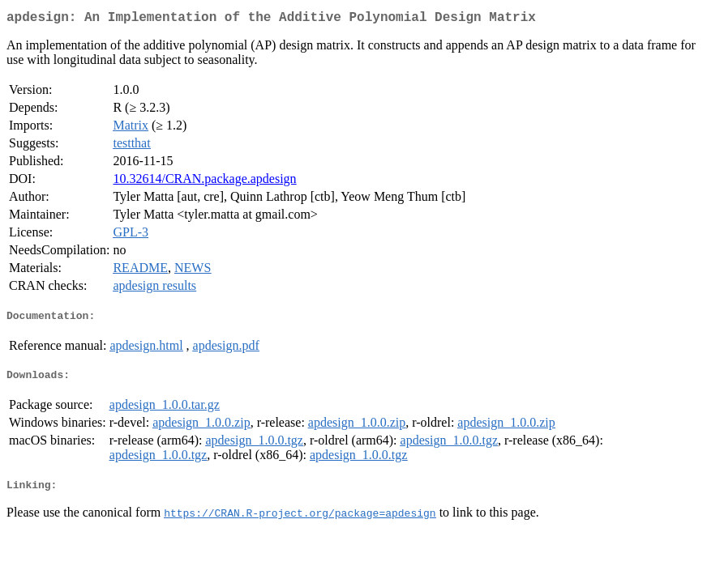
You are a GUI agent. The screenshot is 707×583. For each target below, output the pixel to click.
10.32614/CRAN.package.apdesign (204, 182)
